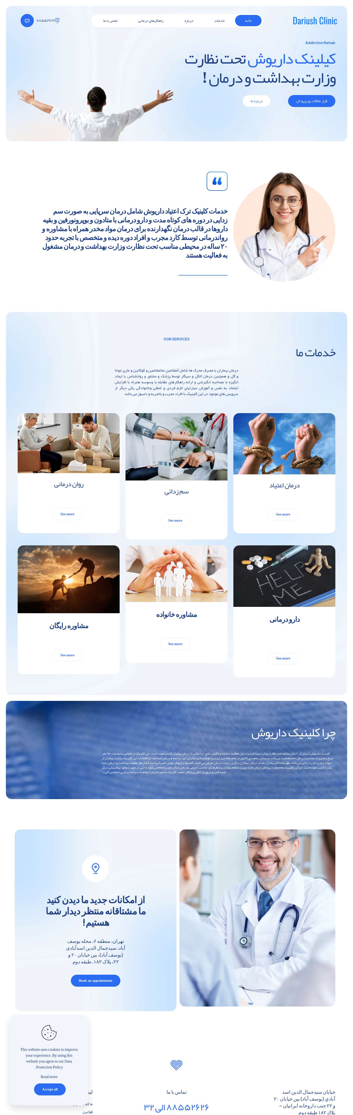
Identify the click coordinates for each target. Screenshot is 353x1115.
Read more (49, 1077)
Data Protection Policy (54, 1064)
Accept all (50, 1089)
